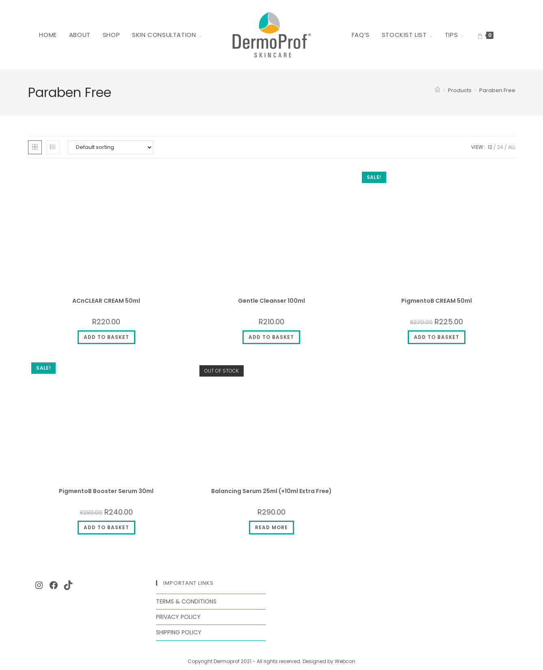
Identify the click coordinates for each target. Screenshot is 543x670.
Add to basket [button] (106, 337)
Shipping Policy (178, 632)
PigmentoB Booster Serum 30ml (106, 491)
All (511, 147)
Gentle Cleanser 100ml (271, 301)
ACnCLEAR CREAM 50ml (106, 301)
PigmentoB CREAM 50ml (436, 301)
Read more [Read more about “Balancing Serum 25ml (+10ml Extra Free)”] (271, 527)
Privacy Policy (178, 617)
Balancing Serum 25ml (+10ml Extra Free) (271, 491)
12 (490, 147)
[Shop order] (110, 147)
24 (500, 147)
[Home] (437, 90)
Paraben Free (497, 90)
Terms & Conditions (186, 601)
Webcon (345, 661)
